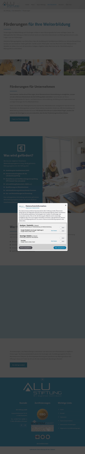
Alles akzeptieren (60, 248)
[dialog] (43, 227)
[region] (42, 233)
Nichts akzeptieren (25, 248)
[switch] (62, 227)
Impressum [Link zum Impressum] (29, 208)
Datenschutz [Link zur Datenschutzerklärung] (36, 208)
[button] (60, 227)
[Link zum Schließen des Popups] (65, 206)
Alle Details (54, 230)
